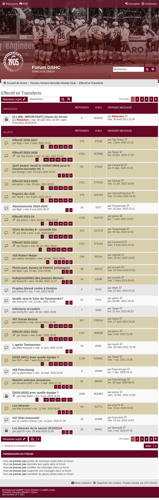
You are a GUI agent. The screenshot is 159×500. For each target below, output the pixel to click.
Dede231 (22, 322)
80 (65, 188)
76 (65, 339)
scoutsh (116, 267)
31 (65, 200)
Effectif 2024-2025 (25, 181)
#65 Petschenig (23, 369)
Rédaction (23, 119)
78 (56, 188)
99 (58, 249)
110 (52, 399)
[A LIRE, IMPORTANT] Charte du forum (39, 116)
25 (65, 146)
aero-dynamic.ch (9, 494)
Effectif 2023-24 (23, 216)
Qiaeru (34, 492)
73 (51, 339)
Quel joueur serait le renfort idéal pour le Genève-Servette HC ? (41, 167)
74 (56, 339)
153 (46, 159)
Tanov (115, 318)
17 (51, 326)
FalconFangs (119, 369)
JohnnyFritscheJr (121, 193)
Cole (23, 233)
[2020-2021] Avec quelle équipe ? (35, 357)
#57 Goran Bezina (24, 319)
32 (70, 200)
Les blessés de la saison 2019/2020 (37, 428)
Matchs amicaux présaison (31, 380)
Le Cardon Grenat (27, 421)
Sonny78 (22, 281)
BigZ (19, 143)
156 (63, 159)
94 (65, 223)
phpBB (19, 490)
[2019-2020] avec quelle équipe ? (35, 392)
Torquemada (119, 205)
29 (56, 200)
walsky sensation (26, 258)
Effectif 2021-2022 (25, 331)
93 (61, 223)
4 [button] (146, 99)
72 (51, 364)
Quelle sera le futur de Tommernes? (37, 298)
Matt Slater (27, 396)
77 (51, 188)
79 (61, 188)
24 (61, 146)
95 (70, 223)
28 (51, 200)
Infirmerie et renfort (26, 309)
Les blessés (20, 405)
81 (70, 188)
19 (56, 236)
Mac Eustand (24, 408)
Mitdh (115, 288)
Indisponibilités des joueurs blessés (38, 278)
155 (58, 159)
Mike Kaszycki (25, 347)
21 (65, 236)
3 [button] (142, 99)
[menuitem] (23, 4)
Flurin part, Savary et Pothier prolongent (41, 267)
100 (63, 249)
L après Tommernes (26, 344)
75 (61, 339)
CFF (19, 360)
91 (51, 223)
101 (69, 249)
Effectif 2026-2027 (25, 140)
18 (51, 236)
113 (69, 399)
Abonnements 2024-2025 (29, 206)
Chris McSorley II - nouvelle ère (34, 229)
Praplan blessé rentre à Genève (34, 288)
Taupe (115, 152)
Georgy (21, 172)
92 (56, 223)
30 (61, 200)
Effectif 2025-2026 (25, 152)
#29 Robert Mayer (24, 255)
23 (56, 146)
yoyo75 (116, 405)
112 (63, 399)
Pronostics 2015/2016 (24, 122)
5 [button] (151, 99)
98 (54, 249)
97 (49, 249)
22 (51, 146)
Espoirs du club (23, 193)
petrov (20, 184)
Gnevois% (117, 417)
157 (69, 159)
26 (70, 146)
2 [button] (137, 99)
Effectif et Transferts (21, 93)
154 (52, 159)
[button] (156, 99)
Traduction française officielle (15, 492)
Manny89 (117, 427)
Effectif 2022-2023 (25, 242)
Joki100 (116, 255)
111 (58, 399)
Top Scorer (118, 139)
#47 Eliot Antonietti (25, 418)
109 (46, 399)
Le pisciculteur (25, 372)
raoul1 (115, 344)
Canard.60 (118, 165)
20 (61, 236)
